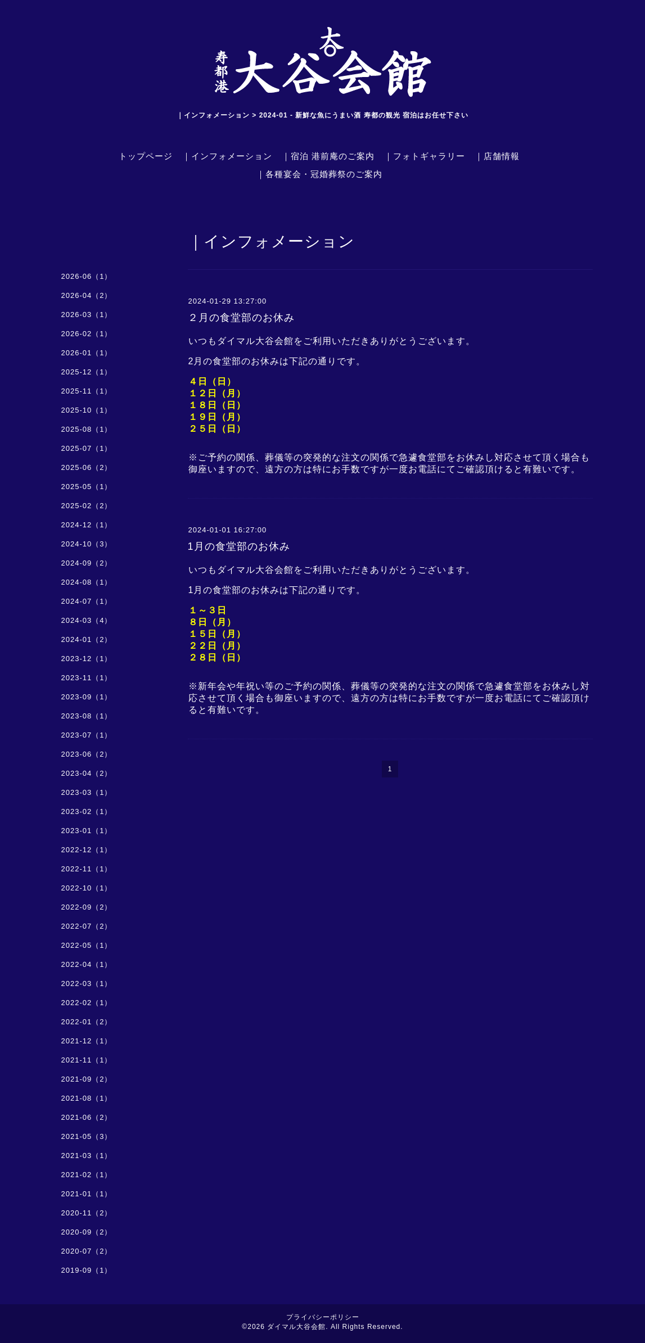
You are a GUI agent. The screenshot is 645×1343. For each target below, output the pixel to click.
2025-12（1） (86, 372)
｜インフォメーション (227, 156)
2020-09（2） (86, 1232)
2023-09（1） (86, 697)
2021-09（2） (86, 1079)
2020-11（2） (86, 1213)
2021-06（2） (86, 1117)
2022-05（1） (86, 945)
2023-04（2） (86, 773)
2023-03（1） (86, 792)
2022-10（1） (86, 888)
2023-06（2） (86, 754)
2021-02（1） (86, 1174)
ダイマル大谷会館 (296, 1327)
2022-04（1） (86, 964)
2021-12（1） (86, 1041)
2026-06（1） (86, 276)
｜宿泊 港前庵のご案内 (328, 156)
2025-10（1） (86, 410)
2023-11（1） (86, 677)
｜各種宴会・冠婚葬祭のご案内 (319, 174)
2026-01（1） (86, 353)
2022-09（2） (86, 907)
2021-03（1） (86, 1155)
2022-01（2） (86, 1022)
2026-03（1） (86, 314)
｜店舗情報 (497, 156)
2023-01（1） (86, 830)
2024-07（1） (86, 601)
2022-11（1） (86, 869)
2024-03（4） (86, 620)
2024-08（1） (86, 582)
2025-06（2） (86, 467)
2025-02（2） (86, 505)
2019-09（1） (86, 1270)
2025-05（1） (86, 486)
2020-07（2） (86, 1251)
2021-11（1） (86, 1060)
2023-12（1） (86, 658)
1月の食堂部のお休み (239, 546)
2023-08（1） (86, 716)
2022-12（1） (86, 849)
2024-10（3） (86, 544)
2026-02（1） (86, 333)
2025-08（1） (86, 429)
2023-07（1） (86, 735)
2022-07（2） (86, 926)
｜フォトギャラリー (424, 156)
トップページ (146, 156)
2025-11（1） (86, 391)
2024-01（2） (86, 639)
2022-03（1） (86, 983)
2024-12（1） (86, 525)
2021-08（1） (86, 1098)
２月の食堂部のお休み (241, 317)
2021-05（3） (86, 1136)
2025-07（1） (86, 448)
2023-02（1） (86, 811)
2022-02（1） (86, 1002)
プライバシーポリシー (322, 1317)
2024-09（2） (86, 563)
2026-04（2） (86, 295)
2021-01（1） (86, 1194)
